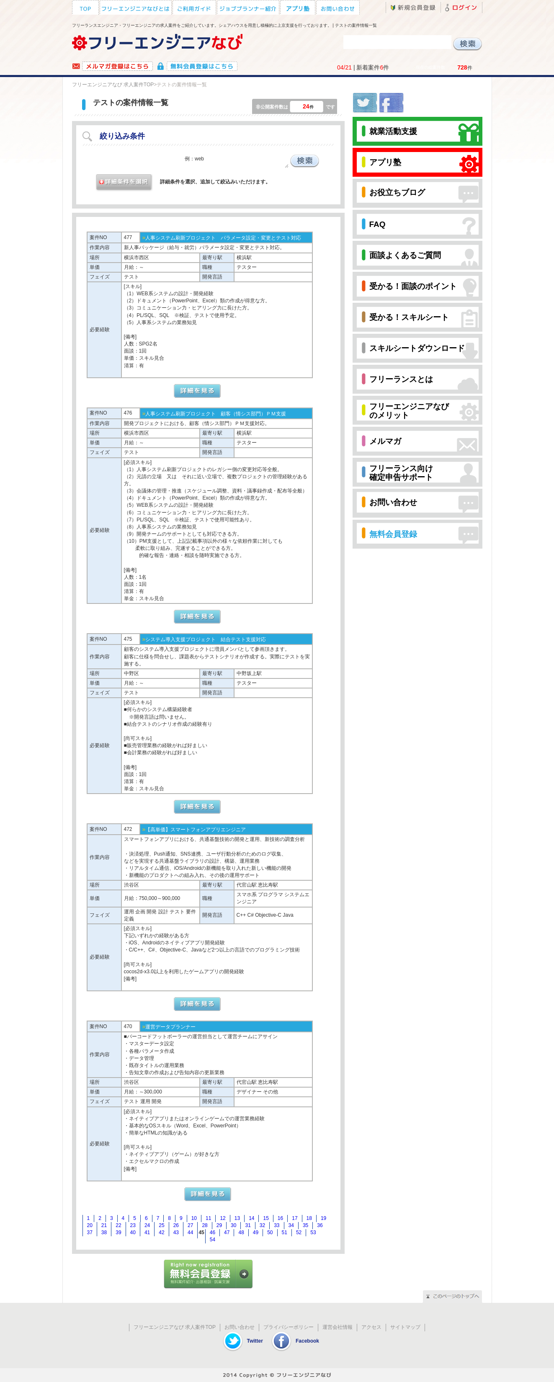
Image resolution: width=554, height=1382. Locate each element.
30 (233, 1225)
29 (219, 1225)
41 (147, 1232)
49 (255, 1232)
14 (251, 1218)
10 (194, 1218)
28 (204, 1225)
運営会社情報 (337, 1327)
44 (190, 1232)
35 (305, 1225)
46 (212, 1232)
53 (313, 1232)
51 (284, 1232)
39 (118, 1232)
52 (298, 1232)
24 (147, 1225)
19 (323, 1218)
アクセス (371, 1327)
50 (270, 1232)
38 (104, 1232)
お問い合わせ (239, 1327)
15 (265, 1218)
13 (237, 1218)
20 (90, 1225)
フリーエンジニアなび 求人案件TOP (113, 85)
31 (247, 1225)
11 (208, 1218)
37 (90, 1232)
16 (280, 1218)
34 (291, 1225)
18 (309, 1218)
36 (319, 1225)
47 (226, 1232)
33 (276, 1225)
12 (222, 1218)
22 (118, 1225)
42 (161, 1232)
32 (262, 1225)
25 (161, 1225)
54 (212, 1240)
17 (294, 1218)
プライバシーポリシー (288, 1327)
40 (133, 1232)
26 (176, 1225)
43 (176, 1232)
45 (201, 1232)
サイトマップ (405, 1327)
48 (241, 1232)
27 (190, 1225)
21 (104, 1225)
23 (133, 1225)
